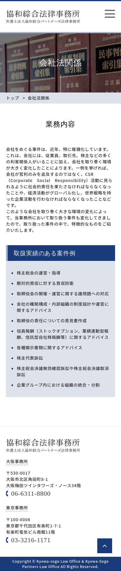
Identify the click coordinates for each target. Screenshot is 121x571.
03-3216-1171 (30, 540)
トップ (12, 98)
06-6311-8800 (30, 493)
